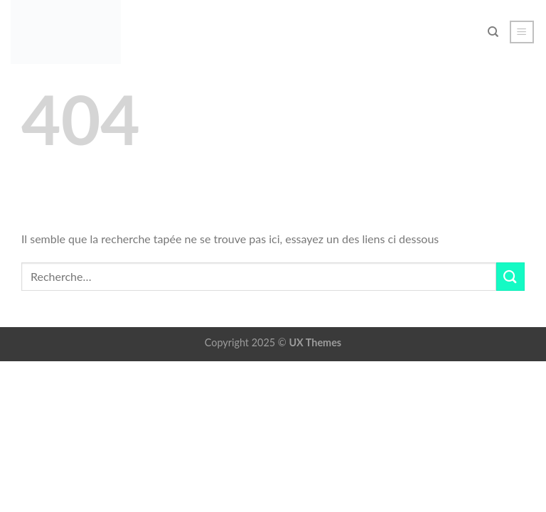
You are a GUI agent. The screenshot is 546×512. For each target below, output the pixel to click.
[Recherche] (493, 32)
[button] (522, 32)
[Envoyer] (510, 276)
